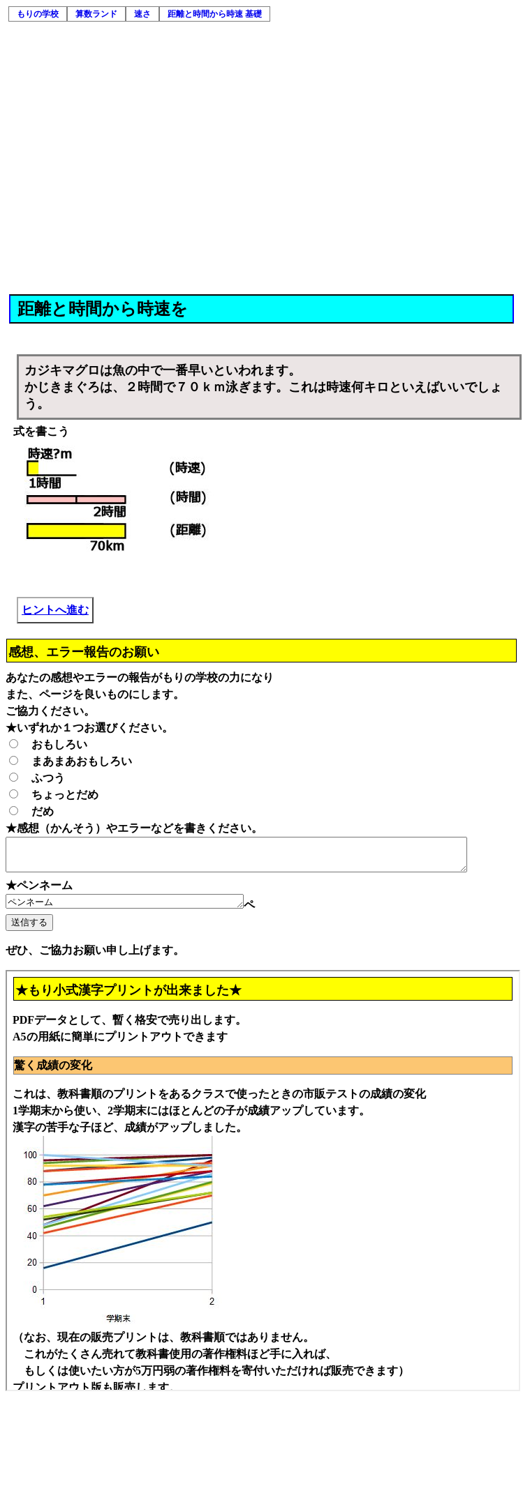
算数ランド (96, 14)
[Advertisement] (131, 156)
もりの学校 (38, 14)
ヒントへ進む (55, 610)
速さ (142, 14)
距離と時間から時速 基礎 (215, 14)
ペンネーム (139, 908)
